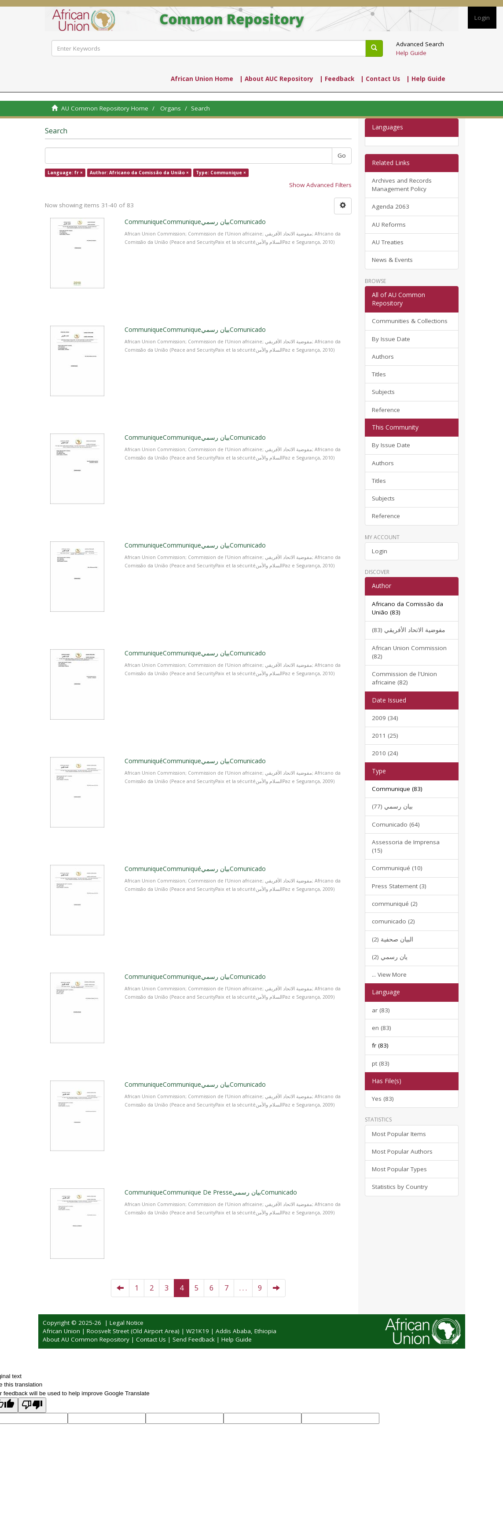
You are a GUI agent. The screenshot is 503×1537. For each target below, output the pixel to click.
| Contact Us (380, 79)
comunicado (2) (393, 921)
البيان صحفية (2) (392, 939)
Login (379, 551)
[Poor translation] (32, 1405)
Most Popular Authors (402, 1151)
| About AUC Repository (276, 79)
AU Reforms (389, 224)
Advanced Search (420, 44)
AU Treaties (388, 242)
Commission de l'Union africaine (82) (404, 678)
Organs (170, 108)
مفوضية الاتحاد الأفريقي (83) (408, 630)
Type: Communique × (221, 172)
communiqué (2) (395, 904)
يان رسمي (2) (390, 957)
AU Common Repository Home (104, 108)
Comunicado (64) (396, 824)
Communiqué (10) (397, 868)
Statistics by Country (400, 1187)
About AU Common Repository (86, 1339)
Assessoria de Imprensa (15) (406, 846)
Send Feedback (194, 1339)
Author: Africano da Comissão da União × (139, 172)
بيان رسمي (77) (392, 806)
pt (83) (380, 1063)
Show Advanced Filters (320, 185)
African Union (61, 1331)
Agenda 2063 (390, 206)
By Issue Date (391, 339)
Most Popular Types (399, 1169)
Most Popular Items (399, 1134)
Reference (386, 410)
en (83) (381, 1028)
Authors (383, 356)
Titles (379, 374)
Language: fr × (65, 172)
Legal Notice (126, 1323)
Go (342, 155)
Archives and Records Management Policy (402, 184)
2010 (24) (385, 753)
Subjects (383, 392)
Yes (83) (383, 1099)
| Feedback (336, 79)
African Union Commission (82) (409, 652)
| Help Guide (425, 79)
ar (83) (381, 1010)
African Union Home (202, 79)
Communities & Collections (410, 321)
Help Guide (411, 53)
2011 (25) (385, 735)
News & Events (392, 260)
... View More (389, 974)
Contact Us (151, 1339)
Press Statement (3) (399, 886)
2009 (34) (385, 718)
